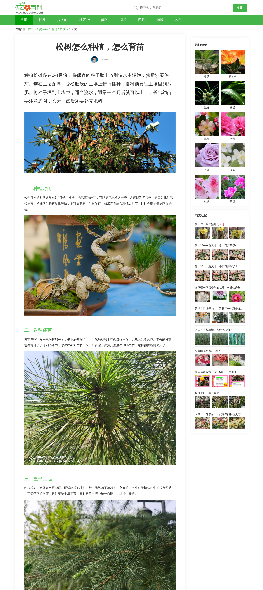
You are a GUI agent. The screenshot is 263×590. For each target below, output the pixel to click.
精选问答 (42, 29)
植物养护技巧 (60, 29)
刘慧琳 (105, 53)
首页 (30, 29)
